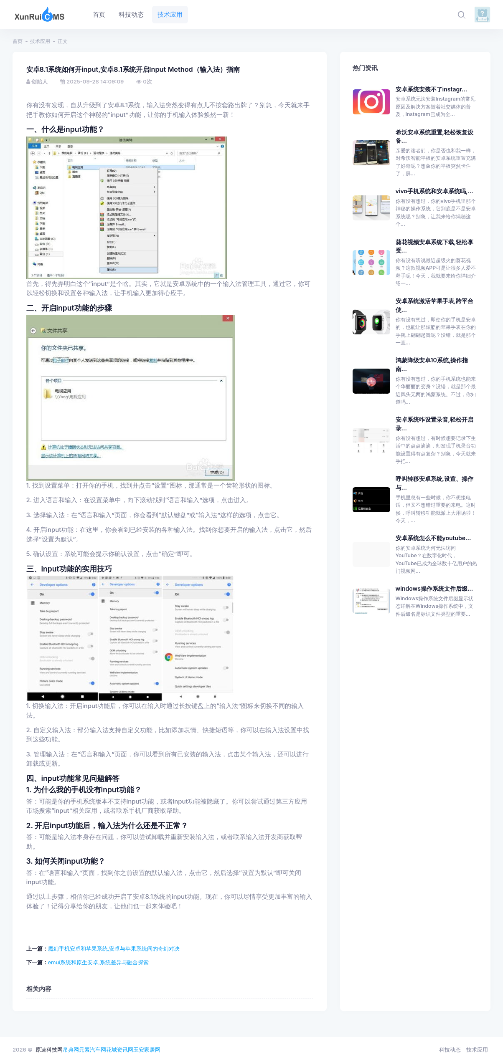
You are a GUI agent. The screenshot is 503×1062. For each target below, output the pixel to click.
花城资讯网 (119, 1049)
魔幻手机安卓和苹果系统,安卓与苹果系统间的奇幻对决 (114, 948)
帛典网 (71, 1049)
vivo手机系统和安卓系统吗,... (434, 191)
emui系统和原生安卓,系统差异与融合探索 (98, 962)
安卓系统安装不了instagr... (431, 89)
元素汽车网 (92, 1049)
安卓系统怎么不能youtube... (433, 537)
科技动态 (450, 1049)
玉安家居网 (146, 1049)
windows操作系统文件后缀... (434, 588)
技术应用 (40, 41)
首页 (18, 41)
